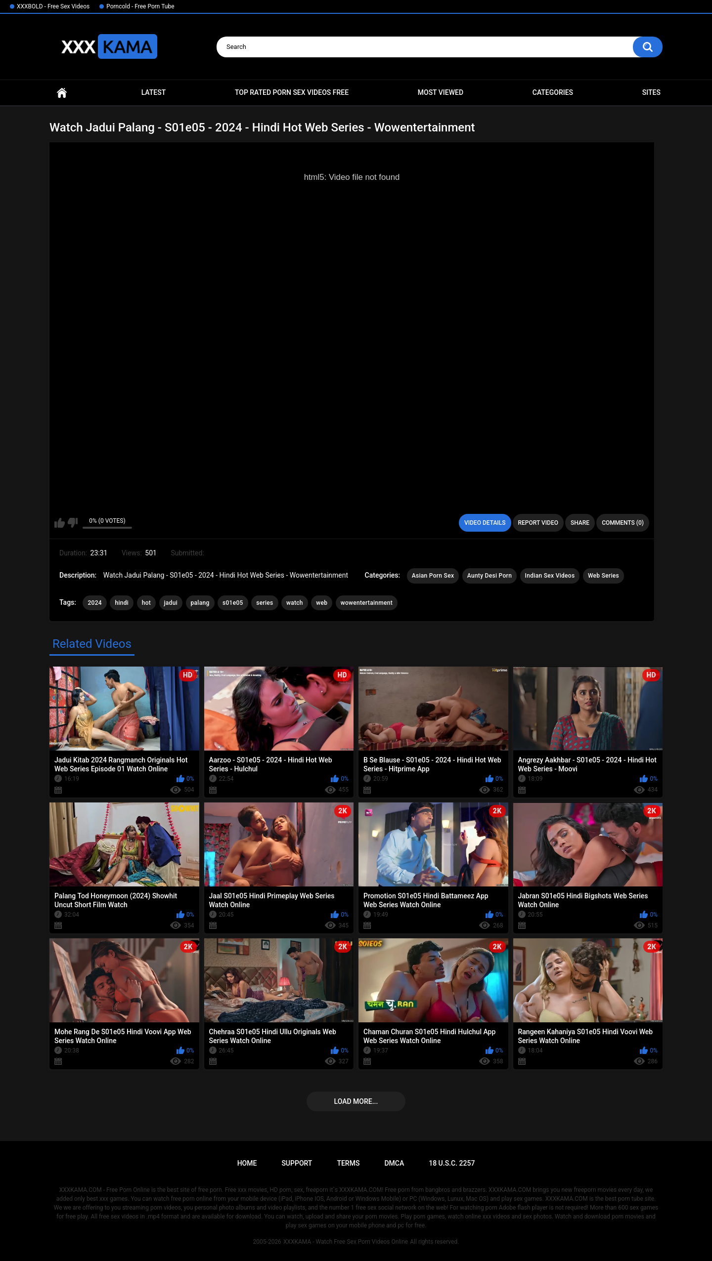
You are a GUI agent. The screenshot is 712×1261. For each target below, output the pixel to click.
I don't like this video (72, 523)
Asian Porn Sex (433, 575)
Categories (553, 92)
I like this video (59, 523)
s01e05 (232, 602)
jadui (171, 602)
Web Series (603, 575)
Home (61, 92)
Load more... (356, 1101)
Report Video (538, 522)
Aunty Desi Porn (489, 575)
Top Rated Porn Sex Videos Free (292, 92)
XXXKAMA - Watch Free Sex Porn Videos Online (345, 1241)
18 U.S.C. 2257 (452, 1163)
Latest (153, 92)
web (321, 602)
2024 (94, 602)
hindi (122, 602)
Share (580, 522)
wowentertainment (367, 602)
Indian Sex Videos (550, 575)
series (264, 602)
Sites (651, 92)
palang (200, 602)
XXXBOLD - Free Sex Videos (53, 6)
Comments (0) (623, 522)
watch (294, 602)
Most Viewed (440, 92)
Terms (348, 1163)
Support (296, 1163)
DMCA (394, 1163)
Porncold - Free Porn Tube (140, 6)
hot (146, 602)
